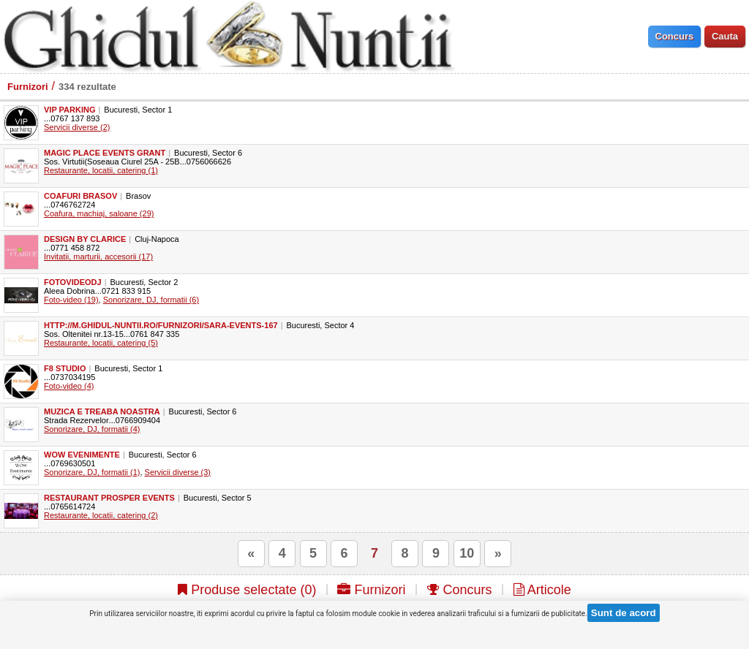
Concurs (459, 589)
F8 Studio (65, 368)
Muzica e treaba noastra (102, 411)
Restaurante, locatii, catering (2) (101, 515)
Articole (542, 589)
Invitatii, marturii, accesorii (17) (98, 256)
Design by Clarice (85, 239)
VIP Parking (70, 109)
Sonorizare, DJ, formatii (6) (151, 299)
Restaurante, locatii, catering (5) (101, 342)
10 (466, 553)
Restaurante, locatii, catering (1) (101, 170)
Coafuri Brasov (80, 195)
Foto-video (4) (69, 386)
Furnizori (27, 86)
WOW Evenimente (82, 454)
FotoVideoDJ (73, 282)
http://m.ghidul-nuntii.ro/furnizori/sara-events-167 (161, 325)
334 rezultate (87, 86)
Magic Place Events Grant (104, 152)
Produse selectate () (247, 589)
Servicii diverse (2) (77, 127)
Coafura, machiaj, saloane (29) (99, 213)
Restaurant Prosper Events (109, 497)
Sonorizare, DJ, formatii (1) (92, 472)
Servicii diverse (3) (178, 472)
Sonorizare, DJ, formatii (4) (92, 429)
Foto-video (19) (71, 299)
